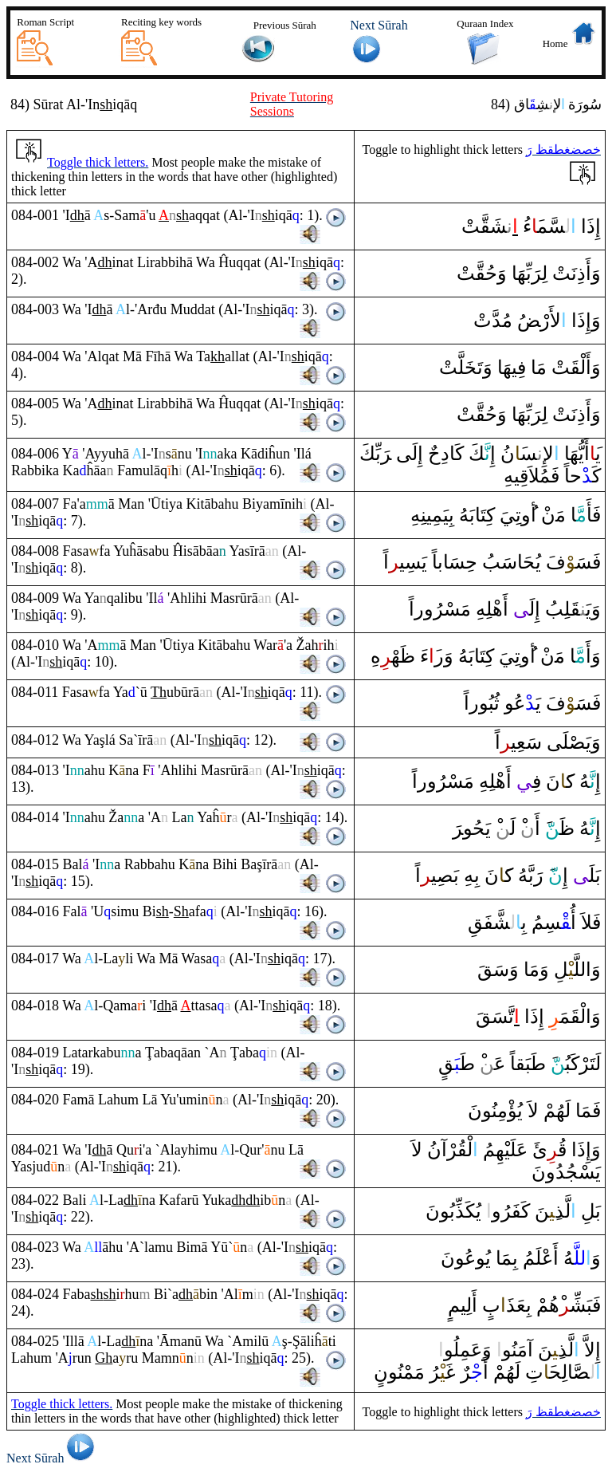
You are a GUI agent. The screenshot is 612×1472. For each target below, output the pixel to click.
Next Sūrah (53, 1458)
